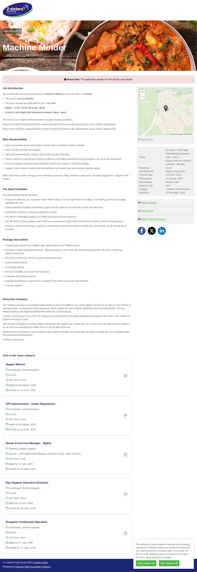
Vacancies (12, 31)
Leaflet (165, 134)
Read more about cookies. (159, 557)
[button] (166, 108)
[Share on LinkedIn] (162, 231)
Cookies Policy (40, 562)
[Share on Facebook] (142, 231)
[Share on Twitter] (152, 231)
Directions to (147, 139)
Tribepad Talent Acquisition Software (33, 567)
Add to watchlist (148, 203)
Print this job (147, 211)
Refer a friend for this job (153, 219)
